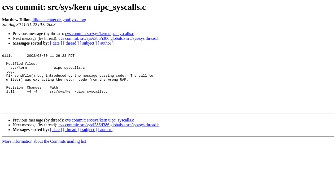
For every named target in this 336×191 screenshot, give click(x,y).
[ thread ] (71, 43)
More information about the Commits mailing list (44, 152)
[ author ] (106, 43)
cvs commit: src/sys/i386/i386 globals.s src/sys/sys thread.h (108, 38)
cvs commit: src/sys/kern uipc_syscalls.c (99, 33)
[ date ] (56, 43)
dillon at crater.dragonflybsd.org (59, 20)
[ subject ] (88, 43)
